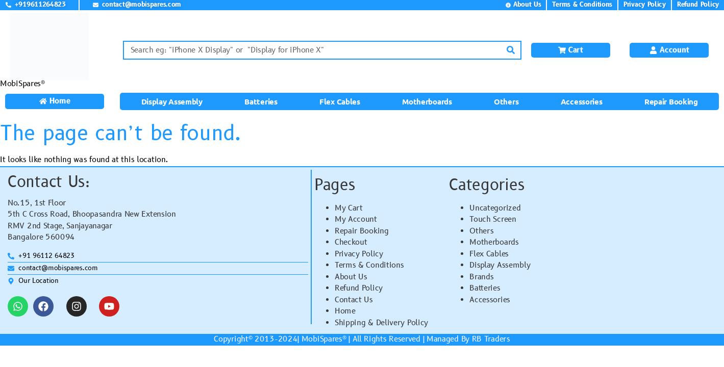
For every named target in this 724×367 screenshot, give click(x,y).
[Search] (511, 50)
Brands (481, 277)
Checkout (351, 242)
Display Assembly (172, 101)
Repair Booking (671, 101)
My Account (356, 219)
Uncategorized (494, 208)
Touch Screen (492, 219)
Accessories (582, 101)
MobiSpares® (22, 83)
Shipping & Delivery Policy (381, 323)
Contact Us (354, 300)
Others (506, 101)
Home (345, 311)
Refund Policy (359, 288)
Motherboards (427, 101)
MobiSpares (322, 339)
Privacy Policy (359, 254)
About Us (351, 277)
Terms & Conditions (369, 265)
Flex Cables (339, 101)
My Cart (349, 208)
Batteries (260, 101)
